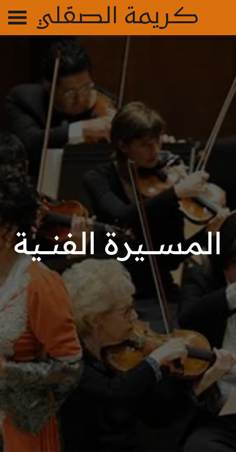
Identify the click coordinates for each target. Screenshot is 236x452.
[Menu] (18, 18)
